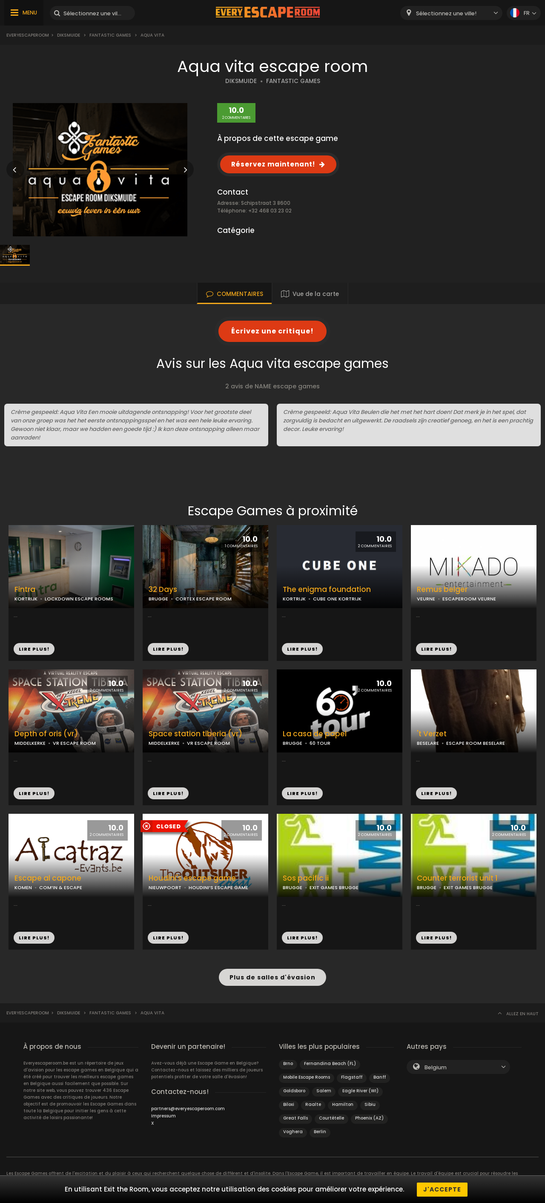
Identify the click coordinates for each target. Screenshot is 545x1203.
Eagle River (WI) (360, 1090)
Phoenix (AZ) (369, 1117)
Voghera (293, 1131)
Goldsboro (294, 1090)
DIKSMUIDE (241, 81)
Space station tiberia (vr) (195, 733)
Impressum (163, 1115)
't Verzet (432, 733)
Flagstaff (351, 1077)
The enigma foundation (327, 589)
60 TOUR (320, 743)
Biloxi (288, 1104)
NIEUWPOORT (165, 887)
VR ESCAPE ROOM (74, 743)
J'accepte (442, 1189)
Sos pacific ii (306, 878)
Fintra (24, 589)
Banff (379, 1077)
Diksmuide (68, 35)
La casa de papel (315, 733)
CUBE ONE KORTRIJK (337, 598)
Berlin (320, 1131)
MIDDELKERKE (30, 743)
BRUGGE (158, 598)
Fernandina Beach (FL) (330, 1063)
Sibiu (370, 1104)
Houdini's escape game (192, 878)
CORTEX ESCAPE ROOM (203, 598)
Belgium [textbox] (436, 1067)
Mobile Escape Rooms (306, 1077)
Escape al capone (47, 878)
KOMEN (23, 887)
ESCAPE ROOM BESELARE (475, 743)
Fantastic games (110, 35)
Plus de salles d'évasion (272, 977)
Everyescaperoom (27, 35)
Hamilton (342, 1104)
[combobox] (451, 13)
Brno (288, 1063)
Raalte (313, 1104)
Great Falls (295, 1117)
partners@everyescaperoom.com (188, 1108)
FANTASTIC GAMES (293, 81)
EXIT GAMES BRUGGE (334, 887)
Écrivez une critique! (272, 331)
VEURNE (426, 598)
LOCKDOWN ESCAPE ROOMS (79, 598)
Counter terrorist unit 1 (457, 878)
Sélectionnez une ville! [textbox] (446, 13)
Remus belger (442, 589)
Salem (323, 1090)
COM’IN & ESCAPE (60, 887)
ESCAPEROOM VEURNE (469, 598)
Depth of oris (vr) (46, 733)
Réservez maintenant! (273, 164)
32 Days (163, 589)
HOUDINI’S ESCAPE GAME (218, 887)
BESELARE (428, 743)
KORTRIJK (25, 598)
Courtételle (331, 1117)
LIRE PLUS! (34, 649)
